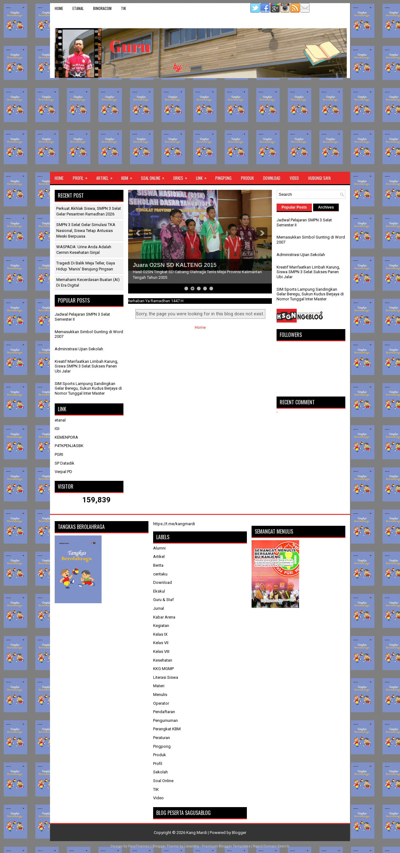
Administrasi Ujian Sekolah (79, 349)
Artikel (106, 176)
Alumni (159, 548)
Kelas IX (160, 634)
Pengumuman (165, 720)
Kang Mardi (197, 832)
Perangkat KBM (167, 729)
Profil (82, 176)
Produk (247, 178)
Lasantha (191, 846)
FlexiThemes (139, 846)
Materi (158, 685)
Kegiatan (161, 625)
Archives (326, 207)
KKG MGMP (163, 668)
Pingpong (223, 178)
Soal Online (154, 176)
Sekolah (160, 772)
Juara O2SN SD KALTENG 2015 (175, 265)
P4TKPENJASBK (69, 445)
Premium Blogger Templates (226, 846)
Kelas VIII (161, 651)
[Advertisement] (200, 125)
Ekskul (159, 591)
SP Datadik (64, 463)
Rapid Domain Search (271, 846)
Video (294, 178)
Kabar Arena (164, 617)
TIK (123, 8)
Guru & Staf (163, 599)
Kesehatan (162, 660)
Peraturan (161, 737)
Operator (161, 703)
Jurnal (158, 608)
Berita (158, 565)
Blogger (239, 832)
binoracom (102, 8)
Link (203, 176)
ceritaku (160, 574)
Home (59, 8)
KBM (128, 176)
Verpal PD (63, 471)
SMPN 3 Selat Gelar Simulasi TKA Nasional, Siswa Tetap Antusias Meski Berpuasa (85, 230)
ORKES (182, 176)
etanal (78, 8)
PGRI (59, 454)
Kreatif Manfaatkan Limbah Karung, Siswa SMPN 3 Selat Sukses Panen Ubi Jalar (86, 366)
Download (271, 178)
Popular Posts (294, 207)
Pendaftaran (164, 711)
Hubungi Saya (319, 178)
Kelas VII (160, 642)
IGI (57, 428)
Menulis (160, 694)
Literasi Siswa (165, 677)
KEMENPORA (66, 437)
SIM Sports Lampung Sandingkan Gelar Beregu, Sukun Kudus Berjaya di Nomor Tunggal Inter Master (88, 388)
